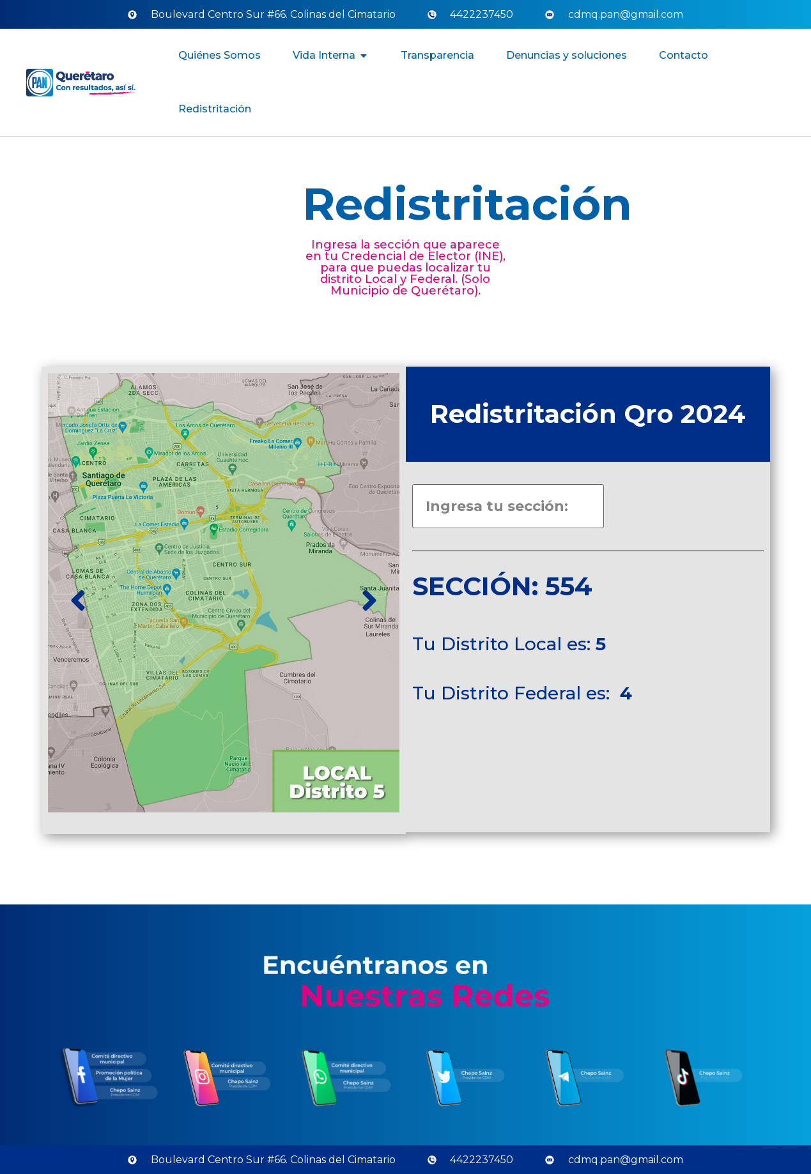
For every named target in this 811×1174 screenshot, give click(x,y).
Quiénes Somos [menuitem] (219, 55)
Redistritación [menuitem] (214, 109)
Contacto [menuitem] (683, 55)
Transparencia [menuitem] (437, 55)
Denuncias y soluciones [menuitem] (566, 55)
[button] (364, 55)
